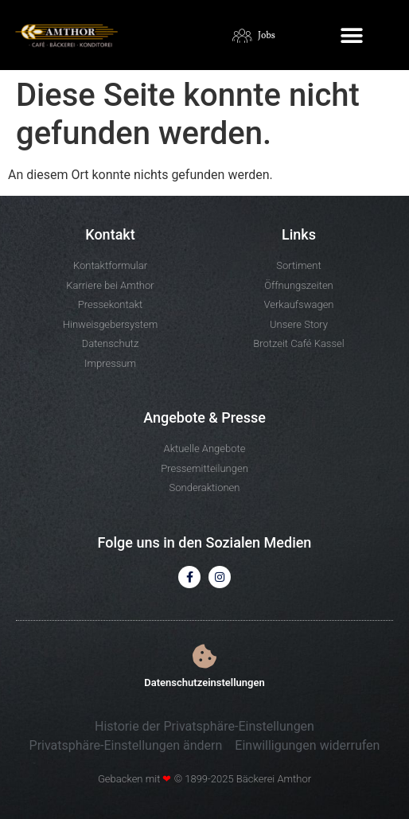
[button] (352, 36)
